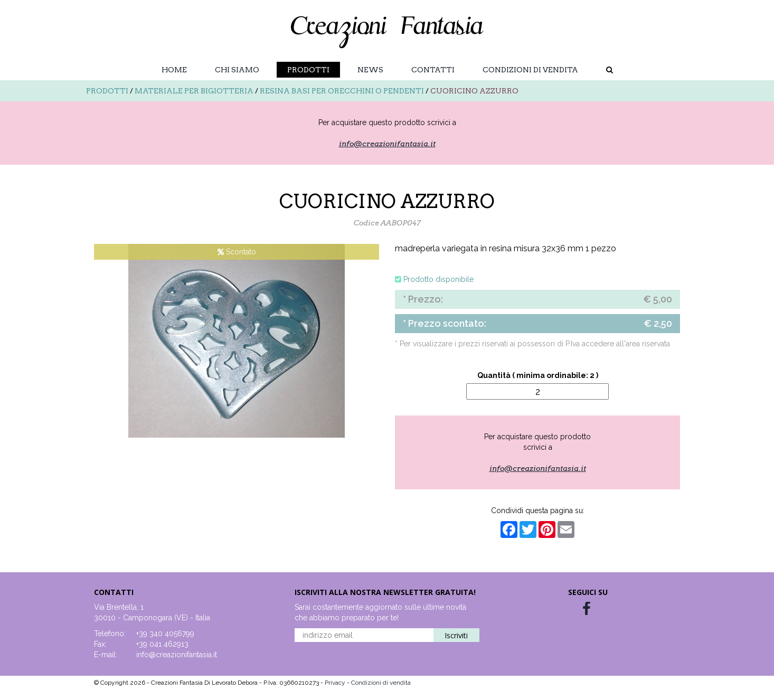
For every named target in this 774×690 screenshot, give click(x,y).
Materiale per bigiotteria (194, 91)
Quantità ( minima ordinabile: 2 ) (537, 375)
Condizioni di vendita (530, 69)
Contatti (433, 69)
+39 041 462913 (162, 644)
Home (174, 69)
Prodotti (308, 69)
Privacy (336, 682)
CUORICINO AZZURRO (474, 91)
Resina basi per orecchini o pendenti (342, 91)
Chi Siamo (237, 69)
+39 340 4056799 (165, 633)
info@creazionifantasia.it (387, 143)
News (370, 69)
